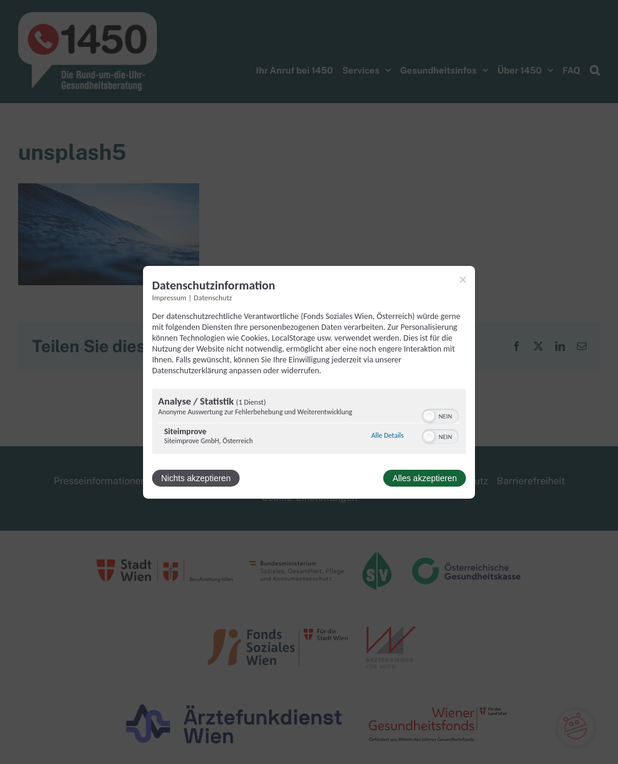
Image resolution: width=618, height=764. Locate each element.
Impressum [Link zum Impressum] (169, 296)
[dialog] (309, 381)
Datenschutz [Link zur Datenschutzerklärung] (213, 296)
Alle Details (387, 435)
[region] (309, 423)
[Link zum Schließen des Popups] (463, 279)
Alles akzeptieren (424, 478)
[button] (429, 416)
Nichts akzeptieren (196, 478)
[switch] (440, 415)
